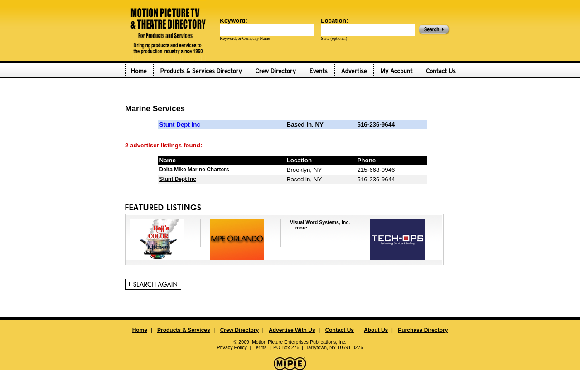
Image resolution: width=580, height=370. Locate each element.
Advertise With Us (292, 330)
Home (139, 330)
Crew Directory (239, 330)
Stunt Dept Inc (180, 124)
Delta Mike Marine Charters (194, 169)
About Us (376, 330)
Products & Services (183, 330)
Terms (259, 347)
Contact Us (339, 330)
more (301, 227)
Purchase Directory (423, 330)
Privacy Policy (232, 347)
